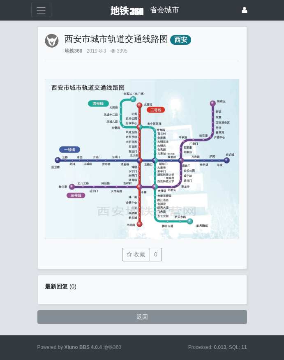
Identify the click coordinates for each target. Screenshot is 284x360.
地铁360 (74, 51)
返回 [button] (142, 317)
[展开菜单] (41, 10)
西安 (180, 39)
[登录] (244, 10)
